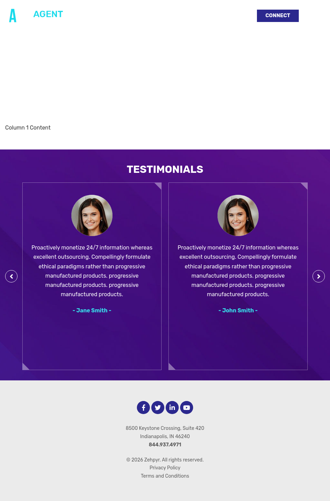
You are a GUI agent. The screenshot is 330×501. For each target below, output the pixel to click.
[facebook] (143, 407)
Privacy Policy (165, 468)
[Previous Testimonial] (11, 276)
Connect (278, 15)
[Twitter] (157, 407)
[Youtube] (186, 407)
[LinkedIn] (172, 407)
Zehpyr (152, 460)
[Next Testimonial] (319, 276)
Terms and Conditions (165, 476)
